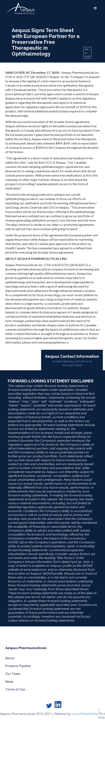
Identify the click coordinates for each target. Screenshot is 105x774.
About (9, 658)
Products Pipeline (18, 666)
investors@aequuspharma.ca (72, 361)
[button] (95, 8)
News (9, 681)
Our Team (12, 674)
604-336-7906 (72, 365)
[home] (19, 8)
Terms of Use (15, 689)
